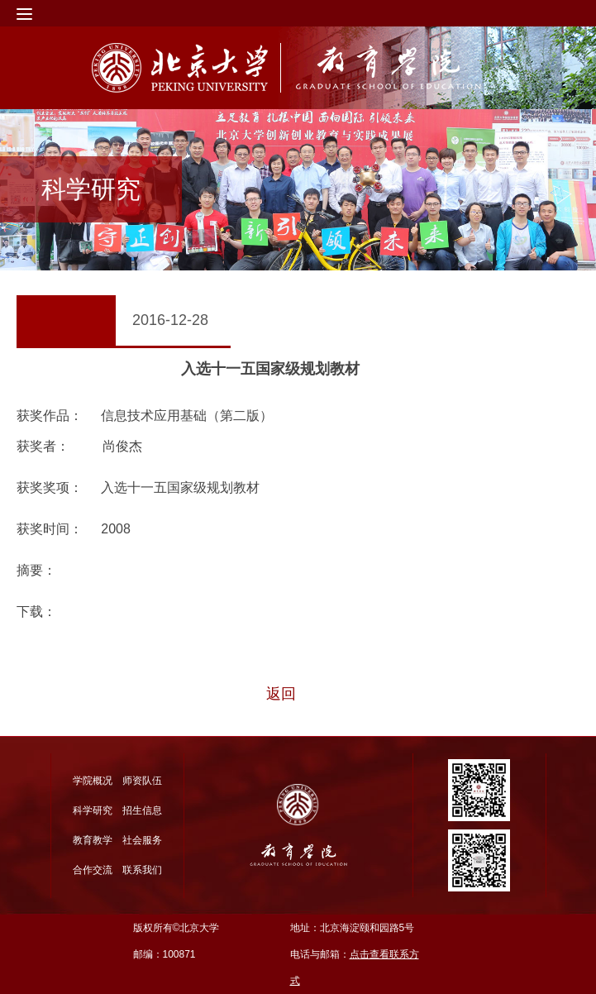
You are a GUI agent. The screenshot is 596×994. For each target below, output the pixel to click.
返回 (281, 694)
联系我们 (142, 870)
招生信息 (142, 810)
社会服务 (142, 840)
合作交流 (92, 870)
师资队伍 (142, 780)
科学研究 (92, 810)
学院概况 (92, 780)
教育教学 (92, 840)
